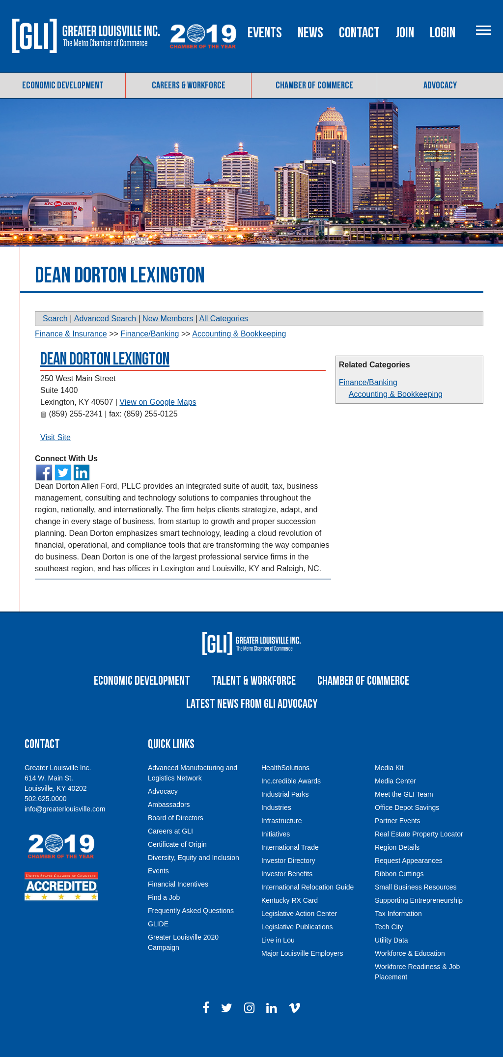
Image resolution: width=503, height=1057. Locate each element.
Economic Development (63, 105)
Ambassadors (169, 824)
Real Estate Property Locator (419, 854)
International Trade (290, 867)
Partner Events (397, 840)
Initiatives (275, 854)
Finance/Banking (368, 402)
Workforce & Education (410, 973)
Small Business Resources (416, 907)
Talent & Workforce (254, 700)
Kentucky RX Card (289, 920)
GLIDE (158, 943)
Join (445, 80)
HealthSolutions (285, 787)
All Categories (223, 338)
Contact (399, 80)
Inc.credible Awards (291, 801)
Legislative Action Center (299, 933)
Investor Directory (288, 880)
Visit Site (55, 457)
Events (305, 80)
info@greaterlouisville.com (65, 829)
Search (55, 338)
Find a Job (164, 917)
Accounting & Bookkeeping (396, 414)
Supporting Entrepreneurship (419, 920)
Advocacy (440, 105)
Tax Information (398, 933)
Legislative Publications (297, 946)
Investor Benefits (286, 893)
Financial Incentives (178, 904)
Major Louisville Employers (302, 973)
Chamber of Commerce (314, 105)
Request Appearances (409, 880)
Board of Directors (175, 837)
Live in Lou (278, 960)
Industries (276, 827)
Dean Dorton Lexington (104, 379)
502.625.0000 (46, 818)
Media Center (395, 801)
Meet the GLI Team (404, 814)
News (350, 80)
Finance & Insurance (71, 354)
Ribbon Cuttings (399, 893)
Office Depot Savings (407, 827)
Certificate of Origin (177, 864)
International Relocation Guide (307, 907)
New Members (167, 338)
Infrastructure (281, 840)
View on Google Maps (157, 422)
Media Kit (389, 787)
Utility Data (391, 960)
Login (483, 80)
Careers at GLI (170, 851)
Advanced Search (105, 338)
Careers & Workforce (188, 105)
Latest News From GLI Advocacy (251, 723)
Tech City (389, 946)
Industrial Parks (284, 814)
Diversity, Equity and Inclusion (193, 877)
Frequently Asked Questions (191, 930)
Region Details (397, 867)
